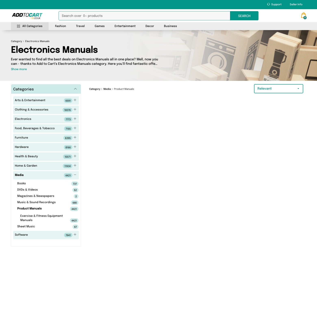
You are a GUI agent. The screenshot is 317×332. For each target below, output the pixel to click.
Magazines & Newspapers (41, 196)
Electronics (45, 119)
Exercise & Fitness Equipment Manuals (43, 219)
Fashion (60, 26)
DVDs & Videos (41, 190)
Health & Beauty (45, 156)
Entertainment (125, 26)
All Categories (29, 26)
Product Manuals (41, 209)
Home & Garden (45, 166)
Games (100, 26)
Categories (23, 89)
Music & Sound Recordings (41, 202)
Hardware (45, 147)
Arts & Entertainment (45, 100)
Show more (19, 69)
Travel (80, 26)
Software (45, 235)
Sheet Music (41, 227)
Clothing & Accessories (45, 110)
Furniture (45, 138)
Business (170, 26)
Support (274, 4)
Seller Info (296, 4)
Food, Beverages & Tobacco (45, 128)
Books (41, 183)
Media (45, 175)
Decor (149, 26)
